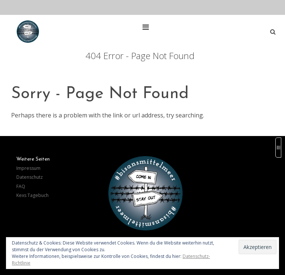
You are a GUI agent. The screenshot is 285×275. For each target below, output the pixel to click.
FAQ (20, 186)
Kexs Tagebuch (32, 195)
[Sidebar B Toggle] (278, 148)
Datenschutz (29, 177)
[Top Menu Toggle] (147, 27)
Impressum (28, 168)
